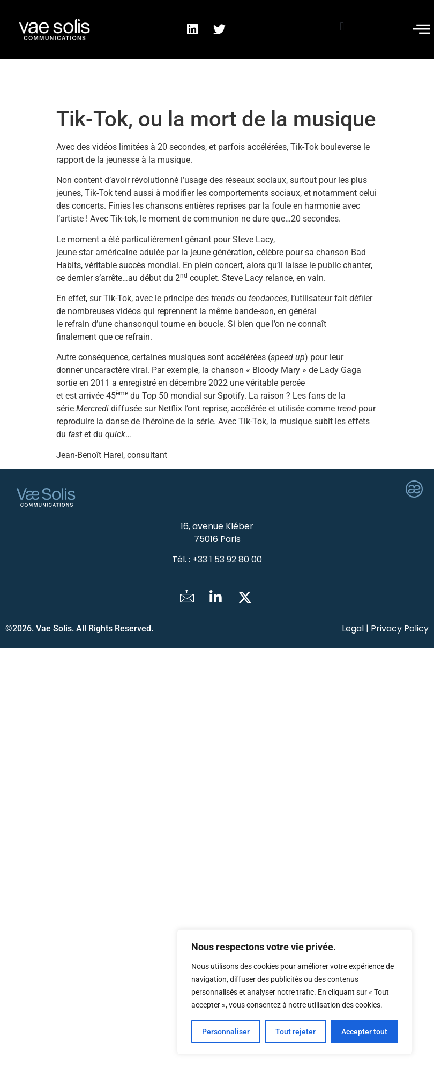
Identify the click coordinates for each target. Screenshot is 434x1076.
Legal (353, 628)
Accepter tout (364, 1031)
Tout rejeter (295, 1031)
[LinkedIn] (216, 598)
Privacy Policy (400, 628)
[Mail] (187, 598)
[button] (342, 26)
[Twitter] (245, 598)
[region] (295, 992)
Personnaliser (226, 1031)
